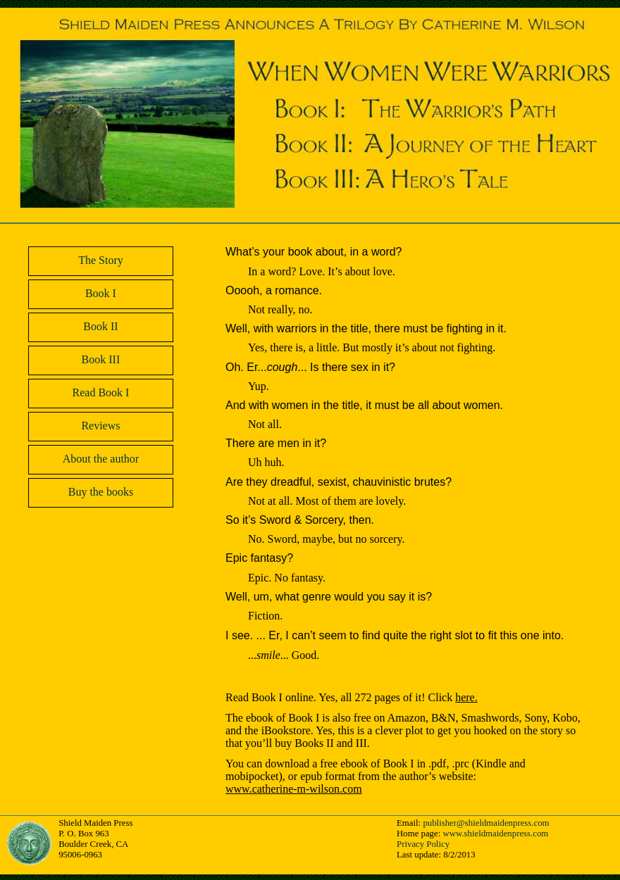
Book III (101, 359)
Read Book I (101, 392)
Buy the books (100, 492)
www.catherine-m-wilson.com (293, 789)
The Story (100, 260)
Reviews (100, 426)
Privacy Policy (423, 844)
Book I (100, 293)
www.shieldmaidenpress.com (495, 833)
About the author (101, 459)
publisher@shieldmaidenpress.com (486, 823)
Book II (100, 326)
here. (466, 697)
